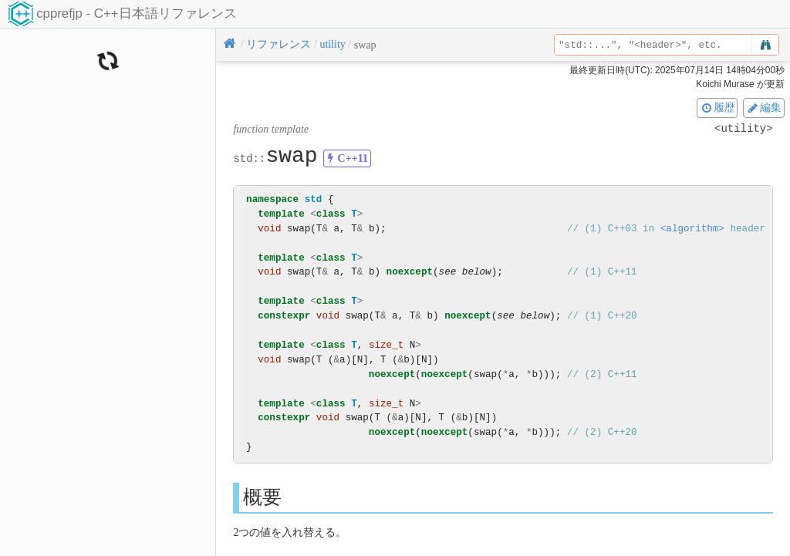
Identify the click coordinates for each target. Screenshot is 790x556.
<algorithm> (692, 228)
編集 (764, 107)
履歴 (717, 107)
